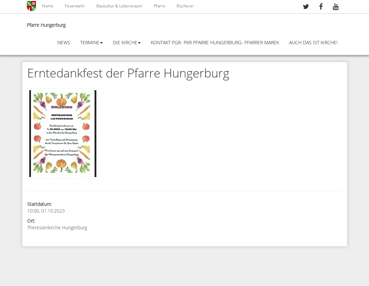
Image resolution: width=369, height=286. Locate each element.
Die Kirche (127, 43)
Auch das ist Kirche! (313, 43)
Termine (91, 43)
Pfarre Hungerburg (46, 25)
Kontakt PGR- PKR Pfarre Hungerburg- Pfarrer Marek (215, 43)
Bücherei (185, 6)
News (63, 43)
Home (47, 6)
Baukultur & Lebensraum (119, 6)
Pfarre (159, 6)
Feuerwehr (75, 6)
